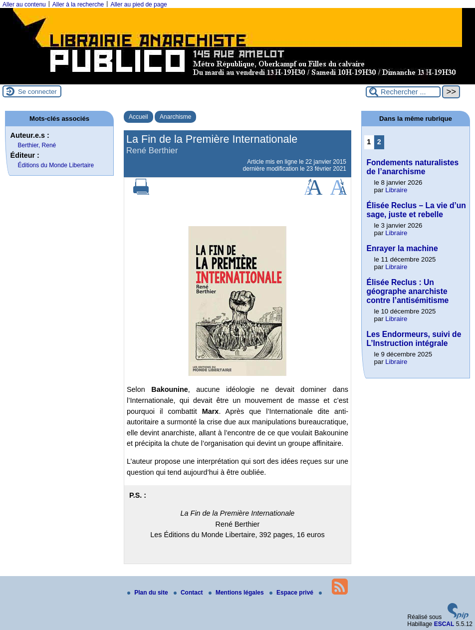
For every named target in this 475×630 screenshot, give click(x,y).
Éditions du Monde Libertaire (56, 165)
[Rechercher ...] (403, 91)
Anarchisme (175, 116)
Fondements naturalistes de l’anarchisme (413, 167)
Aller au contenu (24, 4)
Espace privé (292, 592)
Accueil (138, 116)
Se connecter (37, 91)
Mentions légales (237, 592)
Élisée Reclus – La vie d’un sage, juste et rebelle (416, 210)
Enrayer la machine (402, 248)
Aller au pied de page (138, 4)
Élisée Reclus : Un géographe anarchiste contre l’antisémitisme (408, 291)
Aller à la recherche (78, 4)
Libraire (396, 190)
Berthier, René (37, 145)
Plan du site (148, 592)
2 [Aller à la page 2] (379, 142)
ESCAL (444, 624)
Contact (189, 592)
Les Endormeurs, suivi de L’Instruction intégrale (414, 338)
